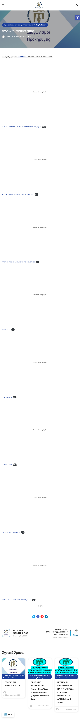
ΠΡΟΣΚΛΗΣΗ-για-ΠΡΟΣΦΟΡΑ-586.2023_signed (16, 600)
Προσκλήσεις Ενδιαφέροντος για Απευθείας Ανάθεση (25, 25)
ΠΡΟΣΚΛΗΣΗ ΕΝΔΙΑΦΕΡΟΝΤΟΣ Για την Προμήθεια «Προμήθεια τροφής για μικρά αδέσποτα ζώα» (40, 690)
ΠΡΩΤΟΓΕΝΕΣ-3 (7, 397)
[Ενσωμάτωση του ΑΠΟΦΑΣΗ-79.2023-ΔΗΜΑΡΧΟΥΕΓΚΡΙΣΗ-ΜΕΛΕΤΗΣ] (40, 159)
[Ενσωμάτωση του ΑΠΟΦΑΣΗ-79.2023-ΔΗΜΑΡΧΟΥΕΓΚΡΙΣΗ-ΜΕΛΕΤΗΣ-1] (40, 227)
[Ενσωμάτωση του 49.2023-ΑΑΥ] (40, 294)
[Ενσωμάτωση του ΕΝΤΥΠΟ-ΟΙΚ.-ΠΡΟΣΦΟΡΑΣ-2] (40, 497)
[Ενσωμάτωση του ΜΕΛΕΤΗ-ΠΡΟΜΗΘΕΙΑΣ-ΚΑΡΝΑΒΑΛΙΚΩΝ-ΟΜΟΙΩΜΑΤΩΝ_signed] (40, 91)
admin (8, 37)
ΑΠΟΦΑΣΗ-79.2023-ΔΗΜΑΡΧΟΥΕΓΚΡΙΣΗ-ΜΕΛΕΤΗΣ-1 (18, 262)
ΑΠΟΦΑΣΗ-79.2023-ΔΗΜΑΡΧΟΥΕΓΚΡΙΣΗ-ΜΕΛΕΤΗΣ (18, 194)
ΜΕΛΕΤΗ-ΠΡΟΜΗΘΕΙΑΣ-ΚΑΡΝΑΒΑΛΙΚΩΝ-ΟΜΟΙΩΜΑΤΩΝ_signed (21, 127)
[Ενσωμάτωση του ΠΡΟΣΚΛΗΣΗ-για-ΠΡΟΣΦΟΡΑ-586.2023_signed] (40, 565)
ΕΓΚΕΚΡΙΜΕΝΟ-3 (7, 465)
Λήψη (44, 127)
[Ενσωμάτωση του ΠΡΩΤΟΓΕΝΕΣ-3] (40, 362)
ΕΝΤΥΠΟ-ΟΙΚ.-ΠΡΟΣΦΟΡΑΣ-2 (11, 532)
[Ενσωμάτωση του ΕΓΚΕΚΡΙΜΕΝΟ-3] (40, 429)
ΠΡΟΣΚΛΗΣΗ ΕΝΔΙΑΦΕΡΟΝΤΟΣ (12, 684)
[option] (14, 678)
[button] (77, 17)
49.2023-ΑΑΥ (6, 329)
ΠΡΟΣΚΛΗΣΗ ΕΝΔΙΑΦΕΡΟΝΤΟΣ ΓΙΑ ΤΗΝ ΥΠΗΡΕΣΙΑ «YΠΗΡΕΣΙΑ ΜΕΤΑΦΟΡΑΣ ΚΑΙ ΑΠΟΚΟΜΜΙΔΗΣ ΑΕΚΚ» (65, 692)
